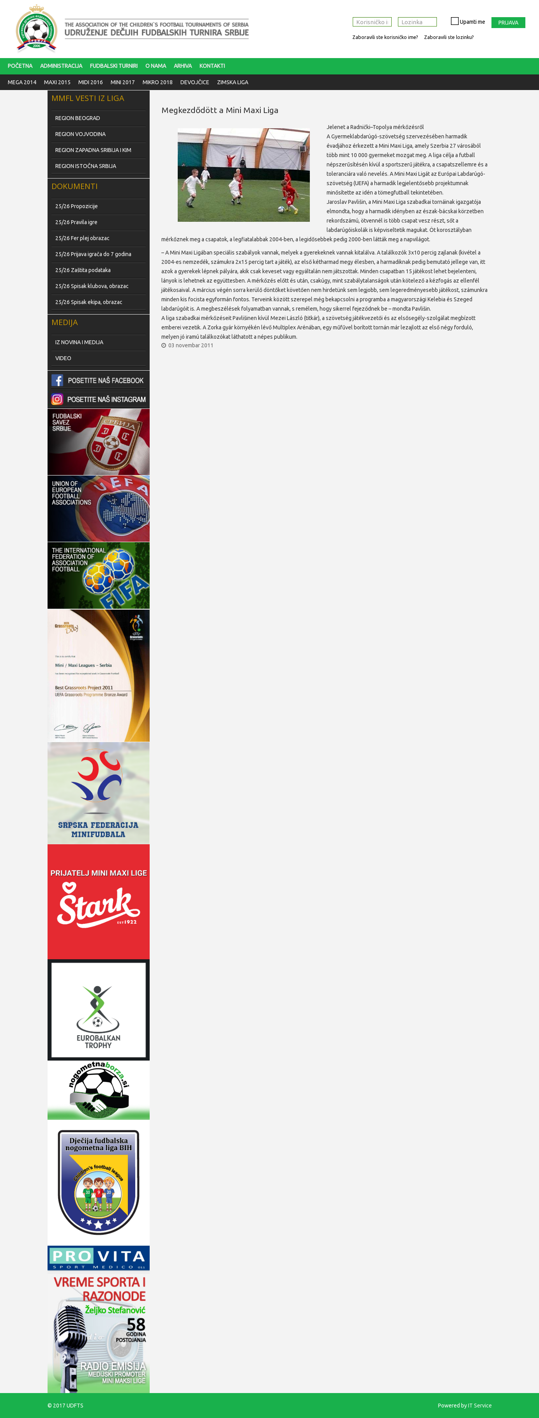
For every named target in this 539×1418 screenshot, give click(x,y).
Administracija (61, 66)
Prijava (508, 22)
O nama (155, 66)
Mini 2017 (123, 82)
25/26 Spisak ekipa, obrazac (88, 302)
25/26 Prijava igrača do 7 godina (93, 254)
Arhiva (183, 66)
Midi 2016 (90, 82)
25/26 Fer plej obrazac (82, 238)
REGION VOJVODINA (80, 134)
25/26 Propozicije (76, 206)
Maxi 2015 (57, 82)
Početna (20, 66)
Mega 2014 (22, 82)
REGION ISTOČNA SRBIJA (85, 166)
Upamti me (464, 21)
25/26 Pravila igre (76, 222)
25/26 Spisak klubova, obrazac (92, 286)
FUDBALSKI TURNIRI (114, 66)
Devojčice (194, 82)
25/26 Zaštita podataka (83, 270)
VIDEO (63, 358)
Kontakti (212, 66)
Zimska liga (232, 82)
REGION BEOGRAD (77, 118)
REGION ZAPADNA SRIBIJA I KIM (93, 150)
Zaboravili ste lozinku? (449, 37)
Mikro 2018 (158, 82)
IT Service (480, 1405)
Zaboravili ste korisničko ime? (385, 37)
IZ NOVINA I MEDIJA (79, 342)
